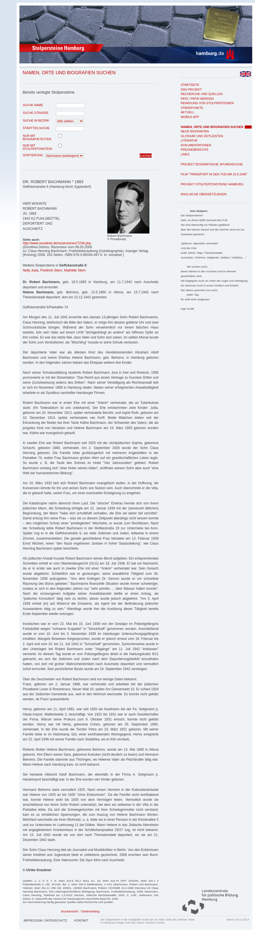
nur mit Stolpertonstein (37, 147)
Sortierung (33, 155)
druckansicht (69, 911)
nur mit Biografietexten (37, 137)
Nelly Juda (30, 270)
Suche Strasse (36, 112)
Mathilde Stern (75, 270)
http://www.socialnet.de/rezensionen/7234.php (57, 243)
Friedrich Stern (51, 270)
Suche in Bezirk (36, 120)
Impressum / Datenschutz (45, 920)
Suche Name (33, 105)
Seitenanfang (90, 911)
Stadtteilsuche (36, 128)
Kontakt (81, 920)
